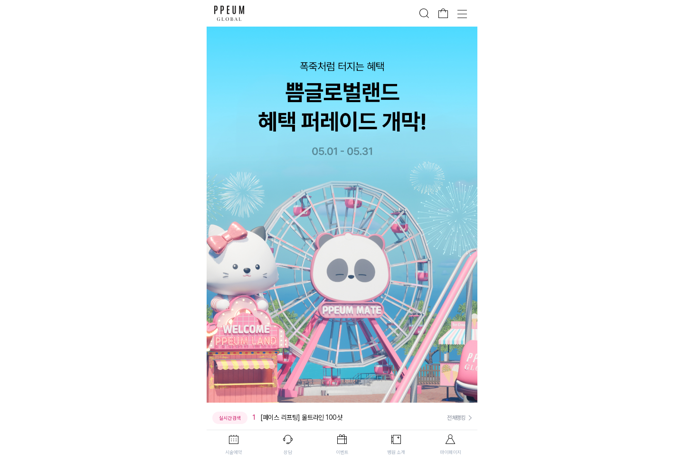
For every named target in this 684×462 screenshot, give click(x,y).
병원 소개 (396, 452)
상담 (288, 452)
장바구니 (443, 13)
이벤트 (342, 452)
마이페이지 (450, 452)
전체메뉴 (462, 13)
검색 (424, 13)
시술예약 (233, 452)
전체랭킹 (456, 418)
